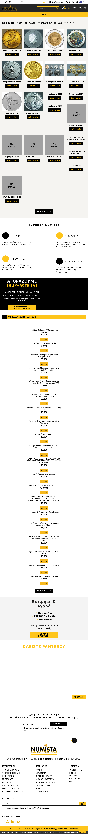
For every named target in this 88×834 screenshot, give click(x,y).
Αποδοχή (82, 832)
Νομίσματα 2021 (76, 95)
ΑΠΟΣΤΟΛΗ (79, 700)
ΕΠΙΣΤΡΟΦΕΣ (7, 782)
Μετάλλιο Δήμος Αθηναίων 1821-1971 (44, 488)
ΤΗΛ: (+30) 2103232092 (43, 762)
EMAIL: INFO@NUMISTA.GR (70, 762)
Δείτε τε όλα (12, 55)
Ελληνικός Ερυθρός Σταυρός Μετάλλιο (44, 568)
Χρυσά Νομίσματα (33, 82)
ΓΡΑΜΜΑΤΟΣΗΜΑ (43, 788)
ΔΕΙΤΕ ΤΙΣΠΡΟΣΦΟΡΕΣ (44, 638)
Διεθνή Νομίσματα (33, 51)
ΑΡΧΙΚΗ (39, 773)
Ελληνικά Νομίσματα (12, 51)
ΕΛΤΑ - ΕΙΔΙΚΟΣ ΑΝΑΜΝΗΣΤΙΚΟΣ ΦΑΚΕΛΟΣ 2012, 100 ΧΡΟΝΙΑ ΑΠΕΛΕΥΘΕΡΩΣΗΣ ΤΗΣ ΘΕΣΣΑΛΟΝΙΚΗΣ (44, 501)
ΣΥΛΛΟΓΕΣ (76, 166)
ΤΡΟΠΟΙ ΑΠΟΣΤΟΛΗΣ (11, 776)
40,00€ (44, 452)
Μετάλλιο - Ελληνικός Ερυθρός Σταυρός (44, 515)
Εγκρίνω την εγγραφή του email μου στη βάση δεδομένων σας (44, 732)
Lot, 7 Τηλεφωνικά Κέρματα (44, 477)
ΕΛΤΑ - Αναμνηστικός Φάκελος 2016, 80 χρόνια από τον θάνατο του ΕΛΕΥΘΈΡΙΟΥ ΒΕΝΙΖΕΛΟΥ (44, 463)
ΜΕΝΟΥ (44, 14)
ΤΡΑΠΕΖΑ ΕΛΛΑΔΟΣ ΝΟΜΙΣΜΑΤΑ (76, 153)
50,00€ (44, 401)
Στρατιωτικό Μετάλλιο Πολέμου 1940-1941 (44, 555)
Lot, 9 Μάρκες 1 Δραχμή (44, 437)
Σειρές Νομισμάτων (54, 82)
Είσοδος (75, 8)
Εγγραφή (82, 8)
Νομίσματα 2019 (33, 114)
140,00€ (44, 388)
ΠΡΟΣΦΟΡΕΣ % (42, 794)
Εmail (4, 680)
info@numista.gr (58, 2)
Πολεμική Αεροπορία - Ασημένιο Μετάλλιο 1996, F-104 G (44, 398)
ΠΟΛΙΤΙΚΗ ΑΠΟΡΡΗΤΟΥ (11, 788)
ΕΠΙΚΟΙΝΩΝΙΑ (74, 781)
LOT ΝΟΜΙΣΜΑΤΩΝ (76, 82)
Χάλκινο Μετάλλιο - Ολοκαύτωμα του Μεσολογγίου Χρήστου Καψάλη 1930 (44, 385)
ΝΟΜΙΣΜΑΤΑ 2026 (55, 157)
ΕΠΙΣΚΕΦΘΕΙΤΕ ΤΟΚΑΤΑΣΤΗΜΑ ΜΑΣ (22, 310)
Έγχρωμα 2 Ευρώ (76, 51)
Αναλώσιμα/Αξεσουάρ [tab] (55, 22)
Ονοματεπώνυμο (9, 670)
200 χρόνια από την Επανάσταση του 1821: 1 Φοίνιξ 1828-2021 (44, 449)
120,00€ (44, 490)
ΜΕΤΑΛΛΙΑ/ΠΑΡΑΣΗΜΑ (45, 785)
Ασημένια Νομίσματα (12, 82)
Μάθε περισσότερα (71, 832)
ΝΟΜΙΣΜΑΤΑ (41, 776)
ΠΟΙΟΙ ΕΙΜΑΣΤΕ (75, 773)
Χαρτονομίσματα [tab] (29, 22)
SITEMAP (72, 787)
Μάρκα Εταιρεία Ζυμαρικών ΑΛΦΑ (44, 579)
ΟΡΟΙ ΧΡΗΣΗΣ (7, 785)
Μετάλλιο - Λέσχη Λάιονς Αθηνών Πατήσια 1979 (44, 358)
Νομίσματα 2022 (55, 107)
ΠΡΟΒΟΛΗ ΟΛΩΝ (44, 212)
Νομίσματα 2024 (12, 157)
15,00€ (44, 468)
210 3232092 (73, 2)
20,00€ (44, 362)
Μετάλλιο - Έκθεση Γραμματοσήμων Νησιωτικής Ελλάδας (44, 527)
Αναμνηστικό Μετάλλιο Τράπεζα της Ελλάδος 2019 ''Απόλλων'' (44, 372)
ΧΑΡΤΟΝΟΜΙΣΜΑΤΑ (44, 779)
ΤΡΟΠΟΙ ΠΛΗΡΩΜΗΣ (10, 773)
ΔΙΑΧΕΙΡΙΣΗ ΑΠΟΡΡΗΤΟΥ (12, 791)
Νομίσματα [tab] (9, 22)
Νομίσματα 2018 (12, 114)
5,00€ (44, 348)
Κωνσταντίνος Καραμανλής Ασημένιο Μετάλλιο (44, 425)
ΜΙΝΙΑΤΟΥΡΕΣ (41, 791)
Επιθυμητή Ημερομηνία (54, 680)
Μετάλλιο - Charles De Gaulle (44, 346)
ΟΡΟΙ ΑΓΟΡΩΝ (8, 779)
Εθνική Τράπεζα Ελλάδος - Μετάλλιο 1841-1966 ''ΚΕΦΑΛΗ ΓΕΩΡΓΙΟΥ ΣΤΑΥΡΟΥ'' (44, 541)
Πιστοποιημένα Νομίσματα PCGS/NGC (76, 139)
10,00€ (44, 337)
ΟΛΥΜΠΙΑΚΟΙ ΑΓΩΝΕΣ (11, 198)
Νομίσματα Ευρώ (54, 51)
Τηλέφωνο (49, 670)
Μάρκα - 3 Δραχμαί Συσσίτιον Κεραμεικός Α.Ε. (44, 411)
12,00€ (44, 505)
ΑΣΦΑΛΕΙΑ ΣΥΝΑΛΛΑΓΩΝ (12, 794)
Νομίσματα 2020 (55, 95)
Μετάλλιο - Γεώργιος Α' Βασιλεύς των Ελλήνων (44, 334)
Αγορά (44, 342)
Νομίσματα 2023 (76, 126)
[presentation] (19, 702)
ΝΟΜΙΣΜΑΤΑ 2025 (33, 157)
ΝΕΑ (70, 784)
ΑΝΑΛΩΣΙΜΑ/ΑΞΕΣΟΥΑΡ (45, 782)
